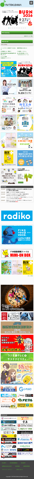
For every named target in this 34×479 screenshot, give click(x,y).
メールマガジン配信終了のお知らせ (8, 48)
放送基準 (23, 463)
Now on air (5, 41)
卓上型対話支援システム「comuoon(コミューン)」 (23, 53)
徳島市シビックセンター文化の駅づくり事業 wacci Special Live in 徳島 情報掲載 (19, 201)
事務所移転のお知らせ (22, 48)
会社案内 (4, 463)
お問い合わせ (19, 469)
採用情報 (17, 466)
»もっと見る (30, 275)
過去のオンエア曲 (28, 36)
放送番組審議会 (13, 463)
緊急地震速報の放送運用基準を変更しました (8, 53)
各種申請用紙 (26, 466)
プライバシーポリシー (7, 469)
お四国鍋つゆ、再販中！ (6, 51)
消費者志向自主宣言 (7, 466)
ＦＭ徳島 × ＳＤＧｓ (22, 51)
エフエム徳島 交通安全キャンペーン (6, 57)
